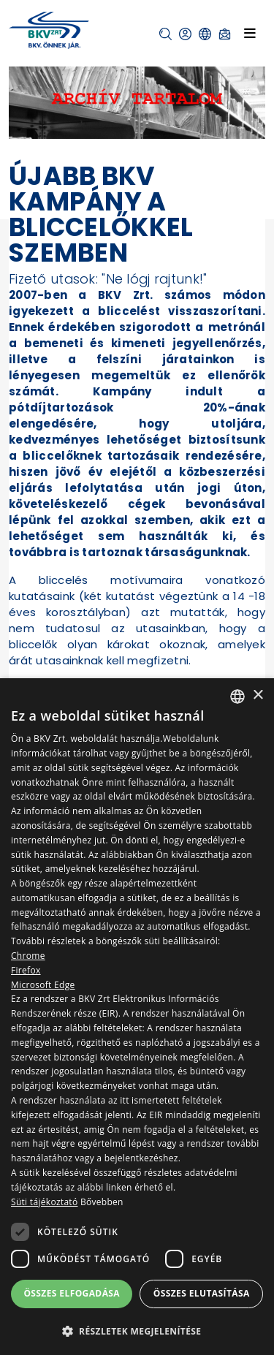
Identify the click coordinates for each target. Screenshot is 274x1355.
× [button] (257, 695)
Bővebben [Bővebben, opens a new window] (101, 1202)
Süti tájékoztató (44, 1202)
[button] (165, 34)
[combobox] (237, 696)
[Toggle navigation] (250, 33)
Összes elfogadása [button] (71, 1293)
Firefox (26, 970)
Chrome (28, 955)
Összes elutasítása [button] (201, 1293)
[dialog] (137, 1016)
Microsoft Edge (43, 985)
